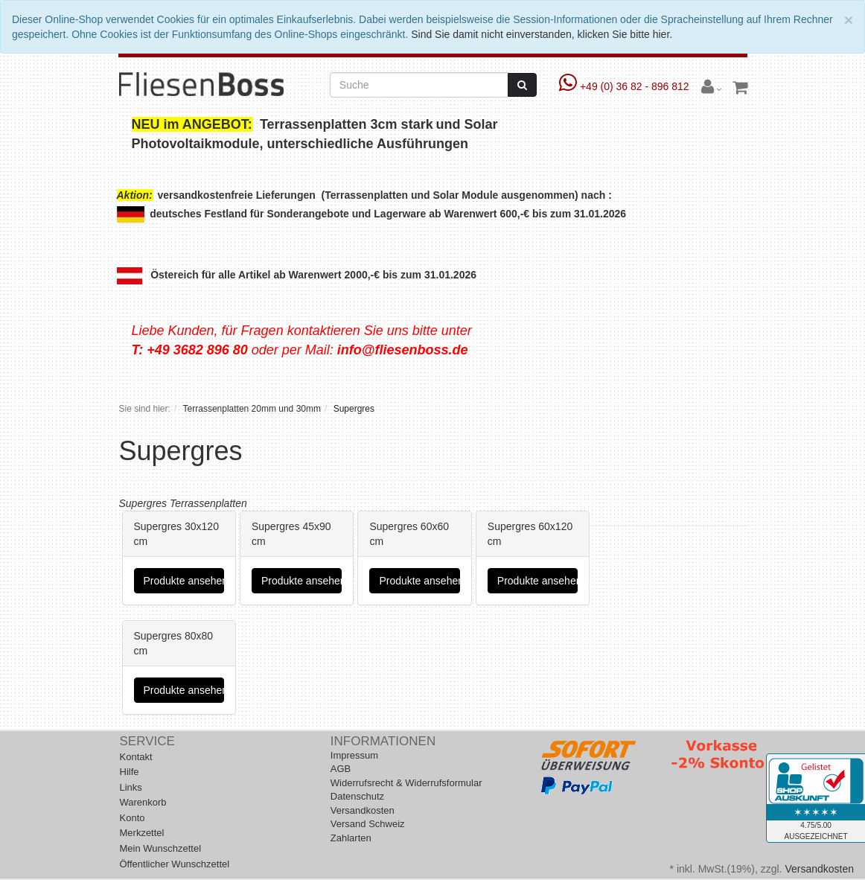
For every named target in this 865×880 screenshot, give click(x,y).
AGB (341, 768)
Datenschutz (357, 796)
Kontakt (136, 756)
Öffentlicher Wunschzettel (175, 864)
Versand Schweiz (368, 823)
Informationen (383, 741)
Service (147, 741)
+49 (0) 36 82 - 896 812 (625, 86)
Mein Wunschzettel (161, 848)
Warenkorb (143, 802)
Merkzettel (142, 832)
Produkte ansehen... (184, 581)
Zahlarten (351, 838)
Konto (132, 817)
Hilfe (129, 771)
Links (131, 787)
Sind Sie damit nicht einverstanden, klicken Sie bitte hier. (541, 34)
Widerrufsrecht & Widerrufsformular (406, 782)
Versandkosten (363, 810)
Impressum (354, 755)
